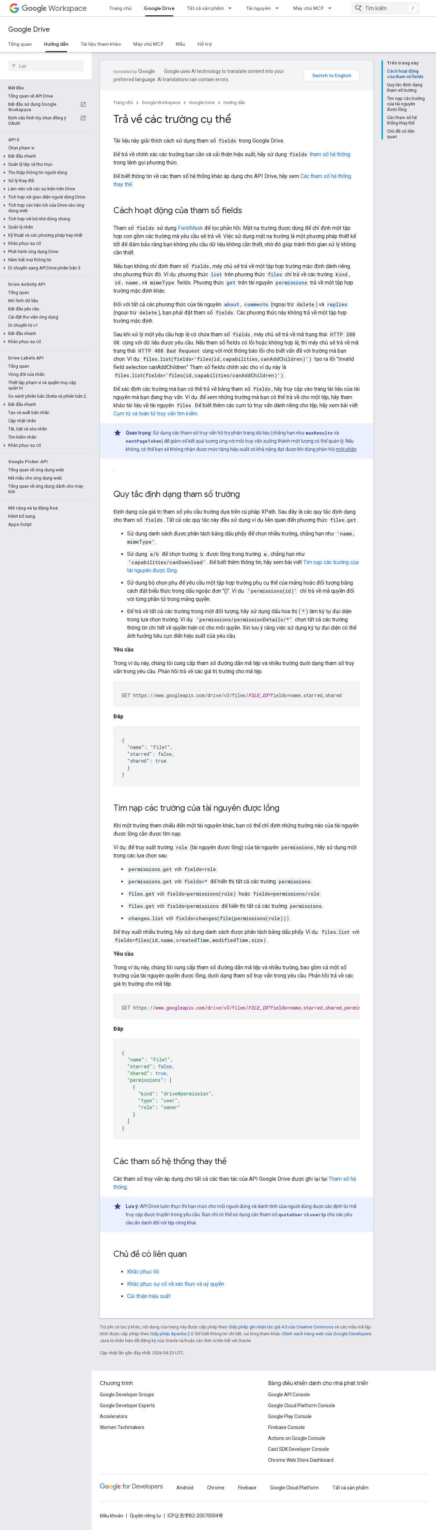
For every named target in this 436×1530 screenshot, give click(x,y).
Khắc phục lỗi (143, 1271)
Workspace (54, 8)
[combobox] (386, 8)
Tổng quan (20, 44)
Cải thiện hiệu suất (148, 1296)
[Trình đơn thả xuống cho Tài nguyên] (279, 8)
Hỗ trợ (205, 44)
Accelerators (113, 1416)
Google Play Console (290, 1416)
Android (184, 1487)
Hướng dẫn (234, 102)
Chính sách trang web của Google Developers (326, 1333)
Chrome (215, 1487)
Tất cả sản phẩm (205, 8)
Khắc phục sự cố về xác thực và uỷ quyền (175, 1284)
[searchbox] (45, 65)
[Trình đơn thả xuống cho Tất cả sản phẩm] (232, 8)
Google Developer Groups (127, 1394)
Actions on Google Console (296, 1438)
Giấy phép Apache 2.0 (171, 1333)
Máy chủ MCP (308, 8)
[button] (44, 156)
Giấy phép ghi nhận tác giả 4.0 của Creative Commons (281, 1326)
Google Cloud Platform (294, 1487)
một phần (346, 449)
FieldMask (190, 228)
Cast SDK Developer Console (298, 1449)
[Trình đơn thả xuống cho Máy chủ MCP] (332, 8)
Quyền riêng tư (145, 1515)
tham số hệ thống (330, 154)
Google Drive (29, 29)
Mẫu (180, 44)
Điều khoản (111, 1515)
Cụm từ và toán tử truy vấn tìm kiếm (155, 413)
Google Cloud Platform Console (301, 1405)
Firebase (247, 1487)
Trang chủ (120, 8)
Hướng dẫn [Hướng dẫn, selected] (56, 44)
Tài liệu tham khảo (101, 44)
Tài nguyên (258, 8)
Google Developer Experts (127, 1405)
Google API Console (289, 1394)
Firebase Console (286, 1427)
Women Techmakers (122, 1427)
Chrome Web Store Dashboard (300, 1460)
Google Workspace (161, 102)
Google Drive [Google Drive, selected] (159, 8)
